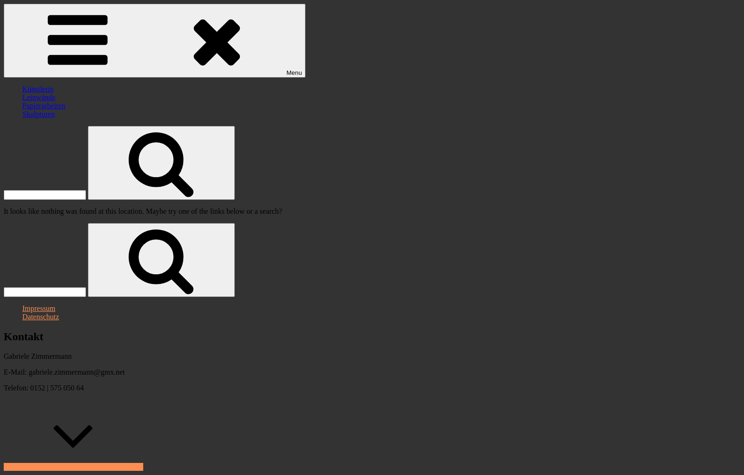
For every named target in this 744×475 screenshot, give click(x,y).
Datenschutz (40, 317)
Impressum (38, 308)
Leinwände (38, 97)
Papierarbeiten (43, 106)
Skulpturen (38, 114)
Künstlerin (38, 89)
